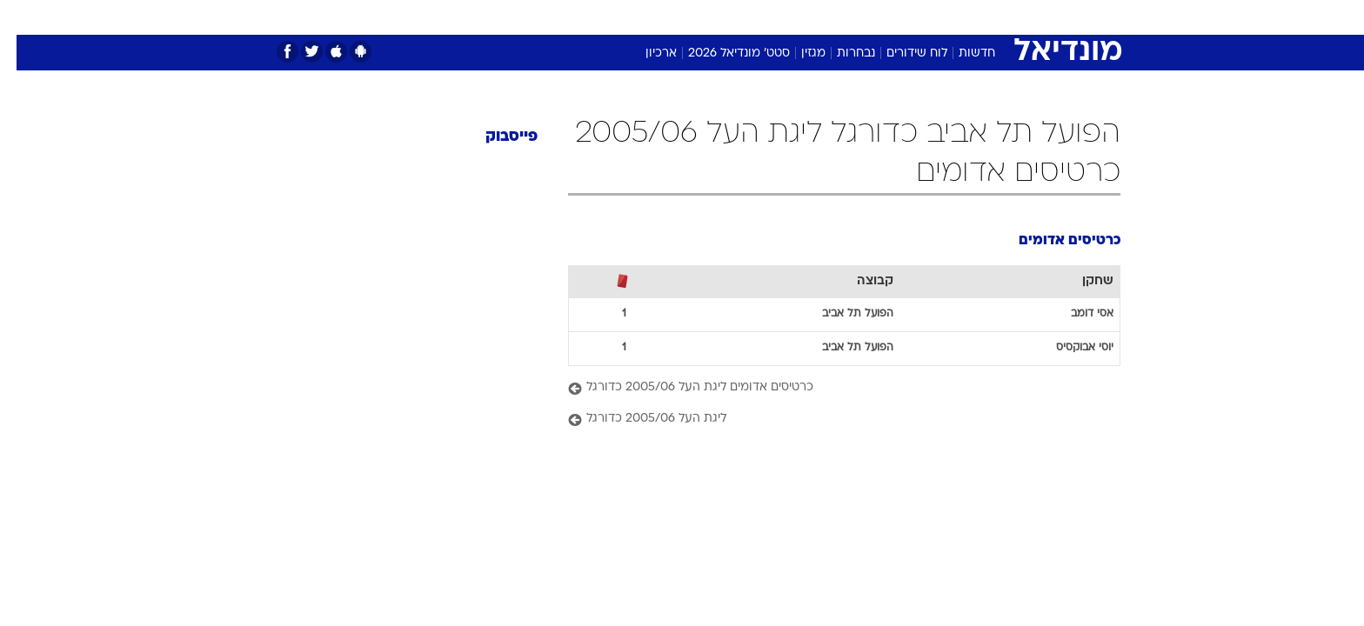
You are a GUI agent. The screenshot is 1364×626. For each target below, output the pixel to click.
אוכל (692, 16)
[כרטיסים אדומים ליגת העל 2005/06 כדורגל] (828, 388)
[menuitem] (1012, 17)
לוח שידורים (900, 53)
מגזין (797, 53)
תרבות (841, 16)
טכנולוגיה (514, 16)
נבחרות (839, 53)
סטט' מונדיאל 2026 (722, 53)
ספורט (964, 16)
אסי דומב (1075, 314)
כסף (738, 16)
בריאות (638, 16)
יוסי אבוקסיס (1068, 348)
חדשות (1023, 16)
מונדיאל (903, 16)
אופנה (450, 16)
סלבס (786, 16)
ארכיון (644, 53)
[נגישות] (24, 18)
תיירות (579, 16)
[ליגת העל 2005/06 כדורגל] (828, 419)
